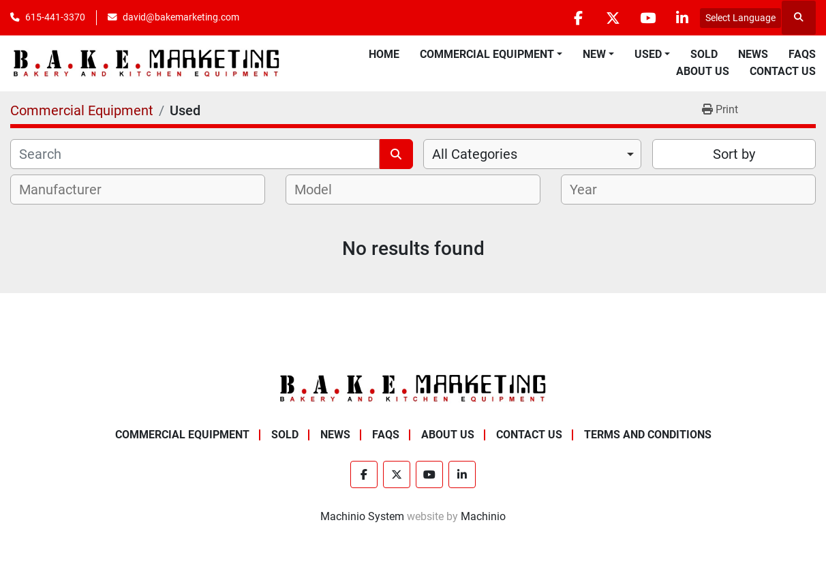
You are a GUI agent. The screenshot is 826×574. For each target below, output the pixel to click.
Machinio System (362, 516)
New (594, 54)
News (753, 54)
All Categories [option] (474, 154)
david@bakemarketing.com (181, 17)
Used (648, 54)
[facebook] (578, 18)
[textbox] (68, 189)
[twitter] (613, 18)
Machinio (483, 516)
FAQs (802, 54)
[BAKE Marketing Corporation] (413, 387)
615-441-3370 (55, 17)
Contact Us (783, 71)
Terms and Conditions (648, 434)
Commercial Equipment (487, 54)
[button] (491, 54)
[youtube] (647, 18)
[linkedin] (682, 18)
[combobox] (532, 154)
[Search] (195, 154)
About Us (702, 71)
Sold (704, 54)
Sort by (734, 154)
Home (384, 54)
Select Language (740, 17)
